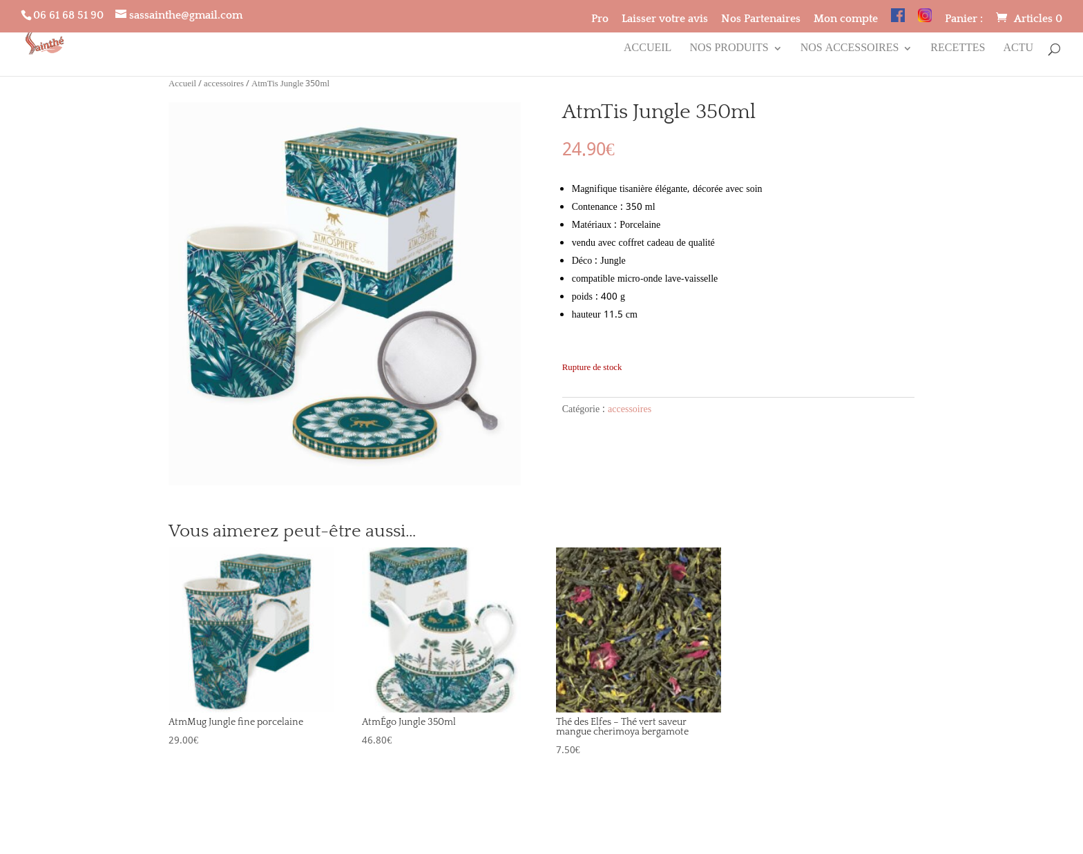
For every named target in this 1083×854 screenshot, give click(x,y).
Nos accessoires (850, 50)
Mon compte (846, 19)
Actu (1018, 50)
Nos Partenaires (761, 19)
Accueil (647, 50)
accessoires (224, 84)
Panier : (964, 19)
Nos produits (728, 50)
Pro (599, 19)
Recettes (957, 50)
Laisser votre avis (665, 19)
